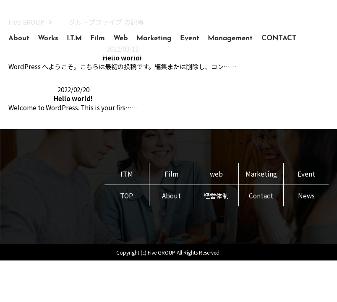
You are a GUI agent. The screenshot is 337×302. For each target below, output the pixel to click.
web (216, 176)
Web (120, 38)
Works (48, 38)
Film (97, 38)
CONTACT (278, 38)
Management (230, 38)
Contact (261, 198)
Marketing (154, 38)
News (306, 198)
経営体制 (216, 198)
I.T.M (74, 38)
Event (189, 38)
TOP (126, 198)
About (18, 38)
